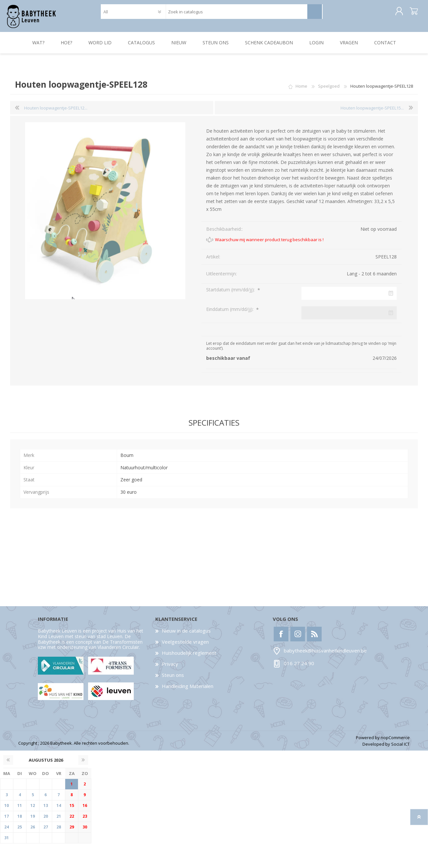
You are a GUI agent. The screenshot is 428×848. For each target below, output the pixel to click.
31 (6, 842)
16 (85, 810)
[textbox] (236, 14)
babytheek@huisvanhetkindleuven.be (325, 655)
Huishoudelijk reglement (189, 657)
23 (85, 821)
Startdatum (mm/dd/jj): (231, 294)
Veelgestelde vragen (185, 646)
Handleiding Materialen (187, 690)
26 (32, 831)
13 (45, 810)
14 (58, 810)
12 (32, 810)
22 (71, 821)
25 (19, 831)
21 (58, 821)
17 (6, 821)
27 (45, 831)
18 (19, 821)
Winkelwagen (410, 14)
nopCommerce (395, 742)
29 (71, 831)
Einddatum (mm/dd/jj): (230, 314)
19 (32, 821)
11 (19, 810)
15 (71, 810)
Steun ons (173, 679)
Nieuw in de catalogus (186, 635)
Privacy (170, 668)
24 (6, 831)
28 (58, 831)
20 (45, 821)
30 (85, 831)
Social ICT (400, 749)
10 (6, 810)
